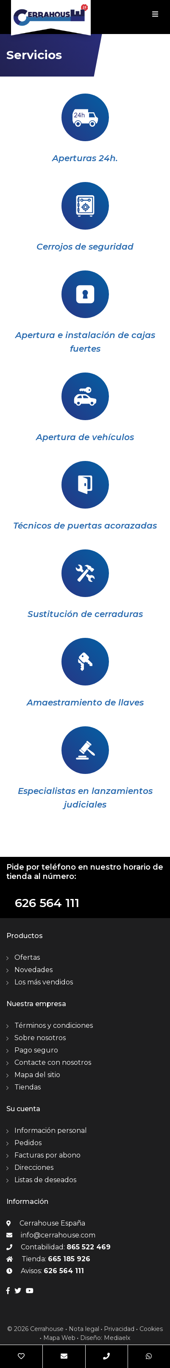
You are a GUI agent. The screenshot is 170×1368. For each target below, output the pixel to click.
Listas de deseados (45, 1180)
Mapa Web (59, 1338)
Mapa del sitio (37, 1075)
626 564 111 (47, 903)
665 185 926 (69, 1259)
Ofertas (27, 957)
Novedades (33, 970)
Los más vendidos (43, 982)
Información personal (50, 1130)
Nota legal (84, 1329)
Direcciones (33, 1167)
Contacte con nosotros (52, 1062)
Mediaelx (117, 1338)
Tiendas (27, 1087)
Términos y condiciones (53, 1025)
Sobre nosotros (40, 1038)
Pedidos (28, 1143)
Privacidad (119, 1329)
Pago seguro (36, 1050)
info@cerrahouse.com (58, 1235)
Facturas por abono (47, 1155)
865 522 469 (89, 1247)
